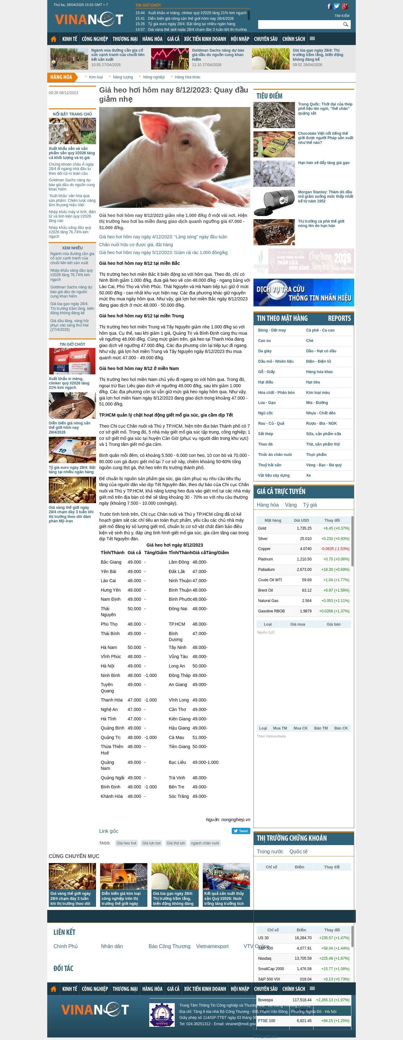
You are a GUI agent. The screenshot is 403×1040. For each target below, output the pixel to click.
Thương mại (125, 40)
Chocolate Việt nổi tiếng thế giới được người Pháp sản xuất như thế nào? (325, 138)
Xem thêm (312, 38)
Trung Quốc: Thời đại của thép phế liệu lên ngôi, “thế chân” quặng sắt (325, 109)
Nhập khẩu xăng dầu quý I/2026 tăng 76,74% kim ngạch (70, 232)
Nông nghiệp (154, 77)
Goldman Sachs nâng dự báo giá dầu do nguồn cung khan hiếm (218, 55)
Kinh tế (69, 40)
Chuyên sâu (266, 40)
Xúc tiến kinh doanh (205, 40)
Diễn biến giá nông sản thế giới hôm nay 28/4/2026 (184, 18)
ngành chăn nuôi (205, 843)
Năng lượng (123, 77)
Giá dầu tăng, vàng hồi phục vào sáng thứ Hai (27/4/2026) (69, 325)
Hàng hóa (152, 40)
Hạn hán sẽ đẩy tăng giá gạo (323, 163)
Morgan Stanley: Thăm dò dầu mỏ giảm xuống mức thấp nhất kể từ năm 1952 (325, 196)
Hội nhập (240, 40)
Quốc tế (299, 851)
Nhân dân (112, 946)
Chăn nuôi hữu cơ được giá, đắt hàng (136, 244)
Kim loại (96, 77)
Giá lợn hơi (151, 843)
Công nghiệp (95, 40)
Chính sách (293, 40)
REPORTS (339, 319)
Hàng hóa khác (188, 77)
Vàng (291, 505)
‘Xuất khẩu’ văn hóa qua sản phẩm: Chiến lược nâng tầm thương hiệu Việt (72, 200)
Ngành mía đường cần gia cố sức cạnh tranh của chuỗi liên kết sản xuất (118, 55)
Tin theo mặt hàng (282, 319)
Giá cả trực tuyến (281, 492)
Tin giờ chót (148, 5)
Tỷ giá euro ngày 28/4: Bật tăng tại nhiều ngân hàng (185, 24)
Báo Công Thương (169, 946)
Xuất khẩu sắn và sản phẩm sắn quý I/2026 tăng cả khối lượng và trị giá (72, 153)
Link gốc (108, 831)
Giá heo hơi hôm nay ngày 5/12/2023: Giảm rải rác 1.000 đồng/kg (163, 252)
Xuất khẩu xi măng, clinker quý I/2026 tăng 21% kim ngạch (191, 13)
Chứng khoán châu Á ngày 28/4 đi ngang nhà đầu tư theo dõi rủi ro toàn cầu (71, 169)
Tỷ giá (310, 505)
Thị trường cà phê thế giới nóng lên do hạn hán (321, 223)
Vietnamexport (212, 946)
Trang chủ (53, 39)
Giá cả (173, 40)
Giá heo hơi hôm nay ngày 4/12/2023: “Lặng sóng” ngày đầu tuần (163, 236)
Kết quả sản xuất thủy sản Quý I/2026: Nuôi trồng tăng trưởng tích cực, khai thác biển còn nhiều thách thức (225, 903)
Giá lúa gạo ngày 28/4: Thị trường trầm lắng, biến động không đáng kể (318, 55)
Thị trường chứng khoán (292, 839)
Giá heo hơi (126, 843)
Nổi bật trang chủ (72, 114)
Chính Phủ (66, 946)
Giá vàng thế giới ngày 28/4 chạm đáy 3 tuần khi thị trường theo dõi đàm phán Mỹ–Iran (71, 514)
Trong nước (270, 851)
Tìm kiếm (341, 16)
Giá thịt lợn (176, 843)
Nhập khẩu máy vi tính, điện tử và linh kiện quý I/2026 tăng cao (72, 216)
